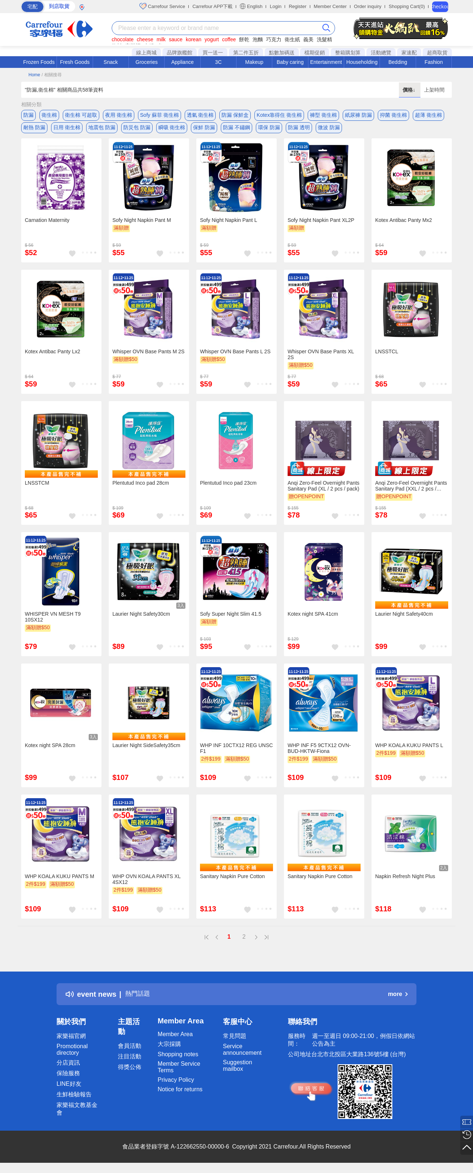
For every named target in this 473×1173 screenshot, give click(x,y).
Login (275, 6)
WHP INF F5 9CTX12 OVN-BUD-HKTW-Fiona (319, 752)
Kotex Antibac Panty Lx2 (52, 356)
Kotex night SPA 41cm (313, 618)
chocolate (123, 39)
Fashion (433, 62)
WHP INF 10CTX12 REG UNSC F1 (236, 752)
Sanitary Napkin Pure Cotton (232, 881)
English (251, 6)
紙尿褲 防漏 (358, 115)
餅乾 (244, 39)
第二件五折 (246, 52)
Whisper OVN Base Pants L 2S (235, 356)
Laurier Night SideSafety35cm (146, 749)
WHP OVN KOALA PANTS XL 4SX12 (146, 883)
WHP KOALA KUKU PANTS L (409, 749)
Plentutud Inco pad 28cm (140, 487)
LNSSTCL (386, 356)
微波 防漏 (329, 129)
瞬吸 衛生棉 (171, 129)
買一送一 (213, 52)
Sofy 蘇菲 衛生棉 (159, 115)
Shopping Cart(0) (407, 6)
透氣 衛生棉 (200, 115)
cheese (145, 39)
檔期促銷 (314, 52)
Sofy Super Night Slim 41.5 (230, 618)
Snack (111, 62)
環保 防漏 (269, 129)
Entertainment (326, 62)
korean (193, 39)
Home (34, 74)
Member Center (330, 6)
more (398, 998)
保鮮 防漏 (204, 129)
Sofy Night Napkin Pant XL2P (321, 224)
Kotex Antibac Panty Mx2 (403, 224)
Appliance (182, 62)
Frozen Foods (38, 62)
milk (161, 39)
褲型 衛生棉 (323, 115)
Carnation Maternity (47, 224)
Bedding (397, 62)
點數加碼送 (282, 52)
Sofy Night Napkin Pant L (228, 224)
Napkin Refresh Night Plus (405, 881)
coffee (229, 39)
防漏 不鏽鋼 (236, 129)
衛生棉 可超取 (81, 115)
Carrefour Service (162, 6)
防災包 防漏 (136, 129)
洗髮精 (324, 39)
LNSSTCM (37, 487)
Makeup (254, 62)
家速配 (409, 52)
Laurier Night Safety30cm (141, 618)
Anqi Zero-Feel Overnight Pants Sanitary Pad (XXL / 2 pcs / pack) (411, 490)
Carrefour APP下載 (212, 6)
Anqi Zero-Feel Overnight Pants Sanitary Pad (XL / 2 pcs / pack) (323, 490)
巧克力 (273, 39)
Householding (362, 62)
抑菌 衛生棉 (393, 115)
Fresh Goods (75, 62)
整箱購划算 (348, 52)
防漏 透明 (299, 129)
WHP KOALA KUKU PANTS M (59, 881)
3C (218, 62)
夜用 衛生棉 (118, 115)
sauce (175, 39)
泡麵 (258, 39)
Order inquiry (367, 6)
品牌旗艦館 (179, 52)
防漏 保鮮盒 (235, 115)
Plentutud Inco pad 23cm (228, 487)
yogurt (212, 39)
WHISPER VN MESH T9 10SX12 (53, 621)
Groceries (146, 62)
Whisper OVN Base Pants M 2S (148, 356)
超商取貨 (437, 52)
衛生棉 (49, 115)
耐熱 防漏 (34, 129)
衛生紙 (292, 39)
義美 (308, 39)
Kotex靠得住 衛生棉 (279, 115)
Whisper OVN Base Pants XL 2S (321, 359)
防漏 (28, 115)
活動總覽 (381, 52)
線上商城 (146, 52)
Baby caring (290, 62)
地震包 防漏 (101, 129)
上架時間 (434, 90)
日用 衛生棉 (66, 129)
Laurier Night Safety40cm (404, 618)
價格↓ (410, 90)
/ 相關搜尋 (52, 74)
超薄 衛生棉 (428, 115)
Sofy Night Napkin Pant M (141, 224)
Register (297, 6)
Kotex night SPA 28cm (50, 749)
